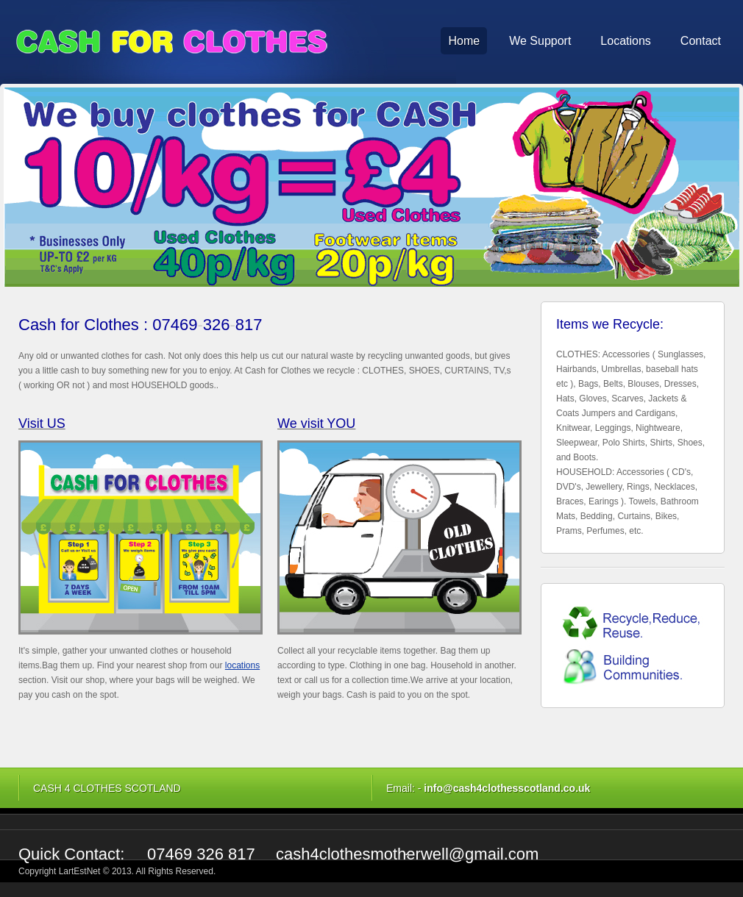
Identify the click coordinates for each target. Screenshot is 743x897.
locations (242, 665)
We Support (540, 41)
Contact (700, 41)
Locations (625, 41)
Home (464, 41)
